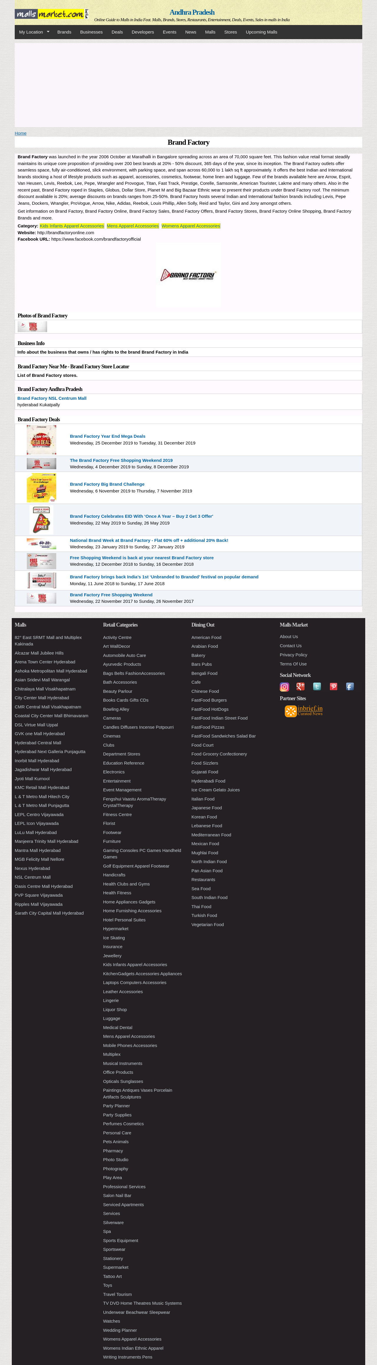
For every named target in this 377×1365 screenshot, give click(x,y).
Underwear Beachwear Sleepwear (136, 1312)
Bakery (198, 655)
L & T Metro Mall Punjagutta (42, 805)
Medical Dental (117, 1027)
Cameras (112, 717)
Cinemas (111, 735)
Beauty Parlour (117, 691)
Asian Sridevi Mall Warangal (42, 679)
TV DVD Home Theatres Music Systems (142, 1303)
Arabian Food (204, 646)
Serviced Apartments (123, 1204)
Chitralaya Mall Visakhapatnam (45, 688)
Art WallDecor (116, 646)
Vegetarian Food (207, 924)
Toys (107, 1285)
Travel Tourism (117, 1294)
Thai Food (201, 906)
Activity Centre (117, 637)
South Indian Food (209, 897)
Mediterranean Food (211, 834)
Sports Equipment (120, 1240)
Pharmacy (113, 1150)
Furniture (112, 841)
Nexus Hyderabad (32, 868)
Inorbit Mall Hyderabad (37, 760)
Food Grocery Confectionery (219, 753)
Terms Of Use (293, 663)
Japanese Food (206, 807)
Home (21, 133)
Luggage (111, 1018)
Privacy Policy (293, 654)
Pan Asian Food (207, 870)
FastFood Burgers (209, 700)
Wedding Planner (120, 1330)
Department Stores (121, 753)
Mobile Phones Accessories (130, 1045)
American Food (206, 637)
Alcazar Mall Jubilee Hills (39, 652)
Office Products (118, 1072)
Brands (64, 31)
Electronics (114, 771)
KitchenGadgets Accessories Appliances (142, 973)
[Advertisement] (188, 84)
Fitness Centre (117, 814)
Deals (117, 31)
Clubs (108, 745)
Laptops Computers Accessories (134, 982)
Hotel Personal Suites (124, 919)
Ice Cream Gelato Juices (215, 789)
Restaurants (203, 879)
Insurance (113, 946)
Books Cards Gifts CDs (125, 700)
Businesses (91, 31)
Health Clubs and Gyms (126, 883)
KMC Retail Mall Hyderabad (42, 787)
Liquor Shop (115, 1009)
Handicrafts (114, 874)
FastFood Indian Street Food (219, 717)
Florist (109, 823)
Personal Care (117, 1132)
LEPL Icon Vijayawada (37, 823)
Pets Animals (116, 1141)
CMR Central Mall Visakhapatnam (48, 706)
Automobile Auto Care (124, 655)
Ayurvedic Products (122, 664)
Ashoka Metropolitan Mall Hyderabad (51, 670)
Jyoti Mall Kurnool (32, 778)
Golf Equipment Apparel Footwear (136, 865)
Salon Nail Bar (117, 1195)
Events (169, 31)
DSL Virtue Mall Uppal (36, 724)
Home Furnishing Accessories (132, 910)
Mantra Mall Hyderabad (38, 850)
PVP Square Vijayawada (39, 895)
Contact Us (291, 645)
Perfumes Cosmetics (123, 1123)
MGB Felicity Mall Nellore (39, 859)
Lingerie (111, 1000)
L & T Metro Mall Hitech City (42, 796)
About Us (289, 636)
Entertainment (116, 780)
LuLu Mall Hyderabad (36, 832)
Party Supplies (117, 1114)
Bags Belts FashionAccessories (134, 673)
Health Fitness (117, 892)
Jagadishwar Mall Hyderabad (43, 769)
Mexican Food (205, 843)
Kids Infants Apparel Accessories (72, 225)
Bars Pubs (201, 664)
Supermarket (115, 1267)
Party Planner (116, 1105)
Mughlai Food (204, 852)
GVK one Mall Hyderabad (40, 733)
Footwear (112, 832)
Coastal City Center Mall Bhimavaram (51, 715)
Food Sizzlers (204, 762)
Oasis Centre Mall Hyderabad (44, 886)
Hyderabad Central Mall (38, 742)
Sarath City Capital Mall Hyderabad (49, 912)
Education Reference (123, 762)
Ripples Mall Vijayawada (38, 904)
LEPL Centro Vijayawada (39, 814)
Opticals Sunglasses (123, 1081)
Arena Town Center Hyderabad (45, 661)
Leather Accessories (123, 991)
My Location (32, 32)
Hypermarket (115, 928)
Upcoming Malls (261, 31)
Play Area (112, 1177)
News (190, 31)
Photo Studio (115, 1159)
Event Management (122, 789)
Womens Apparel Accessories (191, 225)
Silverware (113, 1222)
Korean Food (204, 816)
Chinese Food (205, 691)
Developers (143, 31)
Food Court (202, 745)
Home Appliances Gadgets (129, 901)
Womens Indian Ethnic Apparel (133, 1348)
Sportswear (114, 1249)
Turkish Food (204, 915)
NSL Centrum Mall (33, 877)
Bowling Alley (116, 709)
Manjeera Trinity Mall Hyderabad (46, 841)
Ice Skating (114, 937)
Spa (107, 1231)
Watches (111, 1321)
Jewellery (112, 955)
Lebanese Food (206, 825)
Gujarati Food (204, 771)
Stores (230, 31)
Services (111, 1213)
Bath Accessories (120, 682)
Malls (210, 31)
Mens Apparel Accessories (133, 225)
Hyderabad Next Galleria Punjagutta (50, 751)
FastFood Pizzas (207, 727)
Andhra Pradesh (192, 12)
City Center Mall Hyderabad (42, 697)
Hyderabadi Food (208, 780)
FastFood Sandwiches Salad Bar (223, 735)
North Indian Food (209, 861)
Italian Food (202, 798)
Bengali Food (204, 673)
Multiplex (111, 1054)
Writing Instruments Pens (127, 1356)
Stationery (113, 1258)
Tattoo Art (112, 1276)
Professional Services (124, 1186)
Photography (115, 1168)
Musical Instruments (122, 1063)
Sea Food (201, 888)
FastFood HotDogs (210, 709)
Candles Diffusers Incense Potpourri (138, 727)
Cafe (196, 682)
